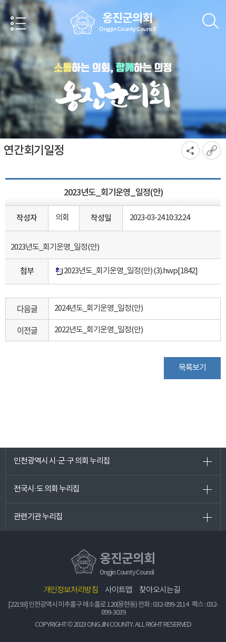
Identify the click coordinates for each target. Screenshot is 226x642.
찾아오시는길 (159, 590)
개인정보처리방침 (70, 590)
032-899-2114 (171, 605)
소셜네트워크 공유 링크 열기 (190, 150)
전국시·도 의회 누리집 (47, 489)
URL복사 (211, 150)
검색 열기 (210, 21)
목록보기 (192, 367)
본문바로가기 (0, 0)
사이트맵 (118, 590)
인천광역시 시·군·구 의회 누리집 (62, 461)
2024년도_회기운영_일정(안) (98, 308)
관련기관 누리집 (38, 516)
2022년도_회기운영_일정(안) (98, 329)
